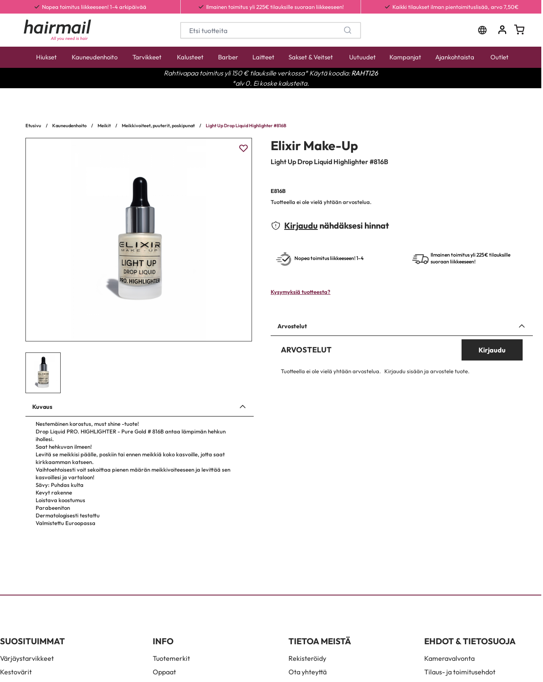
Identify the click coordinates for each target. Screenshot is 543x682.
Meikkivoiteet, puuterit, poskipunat (158, 126)
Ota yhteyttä (307, 672)
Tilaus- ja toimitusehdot (459, 672)
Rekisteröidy (307, 658)
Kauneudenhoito (95, 57)
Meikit (104, 126)
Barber (228, 57)
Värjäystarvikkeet (27, 658)
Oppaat (164, 672)
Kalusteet (190, 57)
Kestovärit (16, 672)
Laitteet (263, 57)
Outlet (499, 57)
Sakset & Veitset (310, 57)
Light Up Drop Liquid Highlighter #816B (246, 126)
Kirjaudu (301, 225)
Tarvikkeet (147, 57)
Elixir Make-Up (314, 145)
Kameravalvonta (449, 658)
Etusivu (33, 126)
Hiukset (46, 57)
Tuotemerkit (171, 658)
